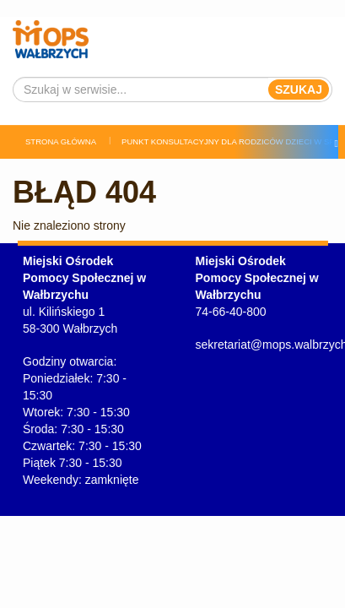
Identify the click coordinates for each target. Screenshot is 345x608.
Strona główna (60, 141)
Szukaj (298, 89)
